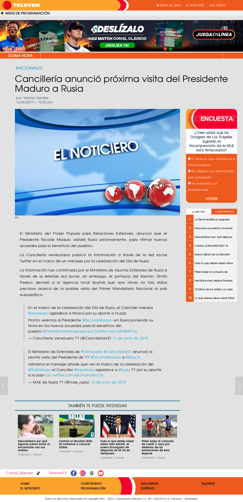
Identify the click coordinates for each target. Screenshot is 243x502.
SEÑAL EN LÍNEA (169, 5)
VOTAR (211, 198)
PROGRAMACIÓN (93, 488)
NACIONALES (29, 68)
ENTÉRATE (147, 488)
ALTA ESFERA (217, 5)
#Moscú (133, 357)
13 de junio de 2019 (108, 382)
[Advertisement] (211, 368)
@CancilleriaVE (118, 351)
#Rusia (124, 369)
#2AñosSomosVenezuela (64, 331)
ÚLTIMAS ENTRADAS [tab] (224, 211)
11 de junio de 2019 (130, 338)
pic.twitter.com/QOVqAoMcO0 (74, 375)
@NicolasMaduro (97, 320)
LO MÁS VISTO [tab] (198, 212)
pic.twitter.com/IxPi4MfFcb (112, 331)
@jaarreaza (38, 313)
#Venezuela (92, 351)
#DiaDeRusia (39, 369)
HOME (24, 484)
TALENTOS (208, 484)
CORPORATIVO (91, 484)
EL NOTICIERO (195, 5)
